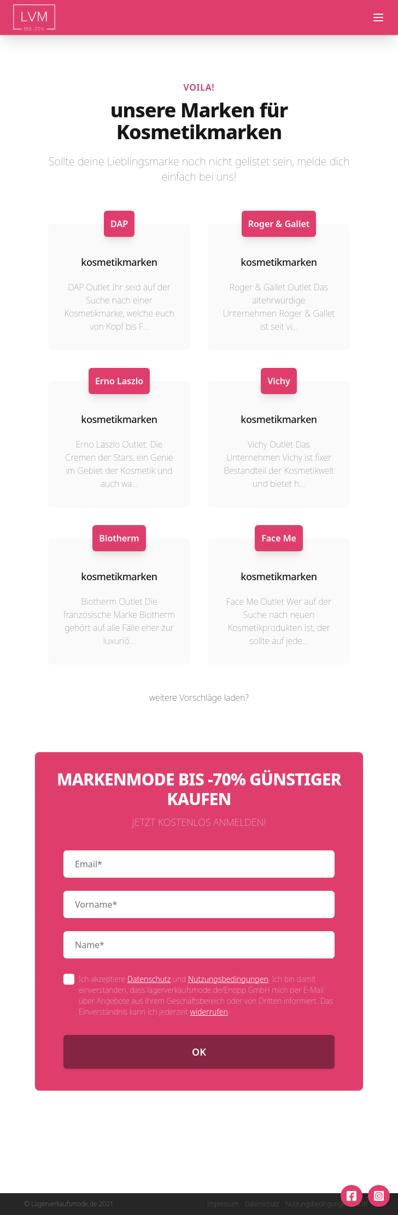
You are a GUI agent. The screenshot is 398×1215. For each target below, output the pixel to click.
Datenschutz (149, 979)
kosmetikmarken (119, 262)
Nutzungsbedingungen (228, 979)
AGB (361, 1204)
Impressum (222, 1204)
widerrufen (208, 1011)
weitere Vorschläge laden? (199, 698)
